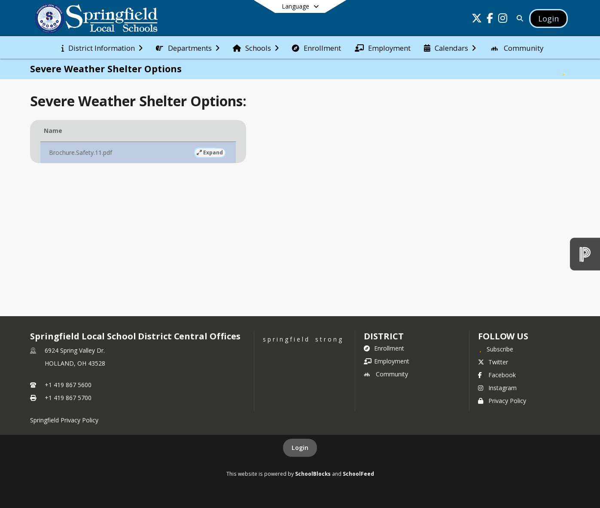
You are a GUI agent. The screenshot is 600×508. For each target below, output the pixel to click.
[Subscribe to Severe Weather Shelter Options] (563, 68)
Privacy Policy (502, 401)
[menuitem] (102, 47)
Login (300, 447)
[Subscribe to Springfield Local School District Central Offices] (495, 349)
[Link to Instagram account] (502, 19)
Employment (386, 361)
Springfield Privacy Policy (64, 420)
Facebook (497, 375)
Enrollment (384, 348)
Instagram (497, 388)
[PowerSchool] (585, 254)
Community (386, 374)
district (383, 336)
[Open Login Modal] (548, 18)
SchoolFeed (358, 473)
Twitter (493, 362)
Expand (150, 152)
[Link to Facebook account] (489, 19)
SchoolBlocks (313, 473)
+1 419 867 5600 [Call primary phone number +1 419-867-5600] (68, 385)
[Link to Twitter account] (476, 19)
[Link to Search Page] (518, 18)
